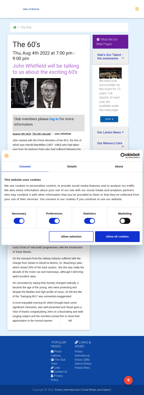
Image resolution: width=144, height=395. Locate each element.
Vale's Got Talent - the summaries (110, 56)
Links (55, 367)
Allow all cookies (117, 236)
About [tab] (119, 166)
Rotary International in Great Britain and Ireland (82, 389)
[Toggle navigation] (137, 9)
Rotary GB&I (82, 359)
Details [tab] (72, 166)
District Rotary (83, 363)
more (109, 119)
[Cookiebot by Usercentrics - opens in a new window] (123, 155)
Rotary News (82, 367)
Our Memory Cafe (109, 143)
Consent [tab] (25, 166)
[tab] (110, 56)
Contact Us (59, 371)
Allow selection (71, 236)
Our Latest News (109, 132)
